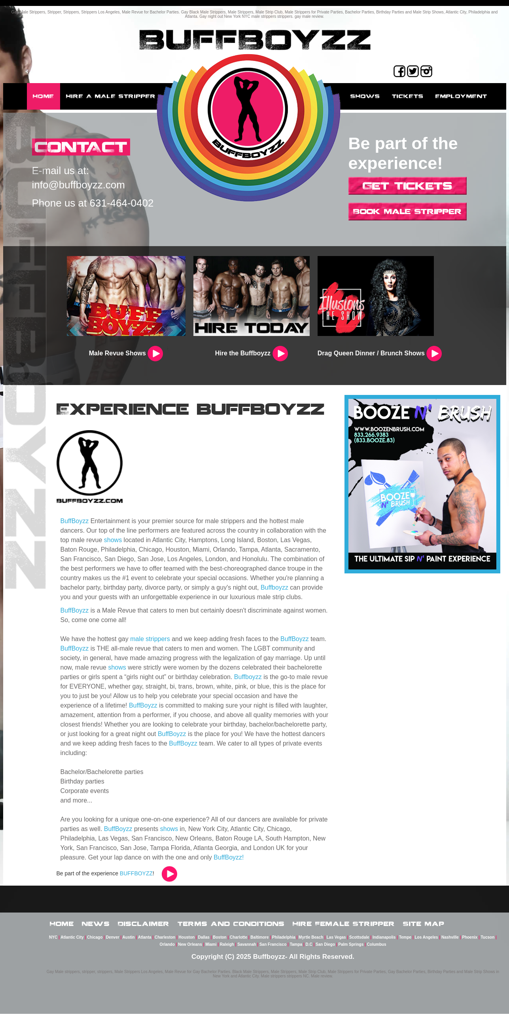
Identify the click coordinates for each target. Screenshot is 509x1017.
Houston (187, 940)
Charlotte (238, 940)
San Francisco (272, 947)
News (96, 924)
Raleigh (227, 947)
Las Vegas (336, 940)
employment (461, 96)
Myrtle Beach (311, 940)
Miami (210, 947)
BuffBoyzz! (229, 857)
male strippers (150, 639)
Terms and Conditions (231, 924)
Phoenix (469, 940)
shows (113, 540)
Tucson (488, 940)
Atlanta (144, 940)
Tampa (296, 947)
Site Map (424, 924)
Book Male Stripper (407, 211)
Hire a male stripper (111, 96)
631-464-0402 (122, 204)
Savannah (246, 947)
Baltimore (259, 940)
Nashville (450, 940)
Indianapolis (384, 940)
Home (43, 96)
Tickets (408, 96)
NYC (53, 940)
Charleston (165, 940)
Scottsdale (359, 940)
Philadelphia (283, 940)
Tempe (405, 940)
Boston (219, 940)
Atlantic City (72, 940)
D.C (309, 947)
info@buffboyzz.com (78, 186)
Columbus (376, 947)
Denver (112, 940)
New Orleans (190, 947)
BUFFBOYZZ (136, 874)
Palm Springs (350, 947)
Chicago (94, 940)
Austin (129, 940)
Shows (365, 96)
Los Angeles (426, 940)
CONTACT (85, 147)
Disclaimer (144, 924)
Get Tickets (407, 185)
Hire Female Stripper (344, 924)
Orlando (166, 947)
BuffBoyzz (75, 521)
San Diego (325, 947)
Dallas (203, 940)
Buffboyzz (274, 587)
